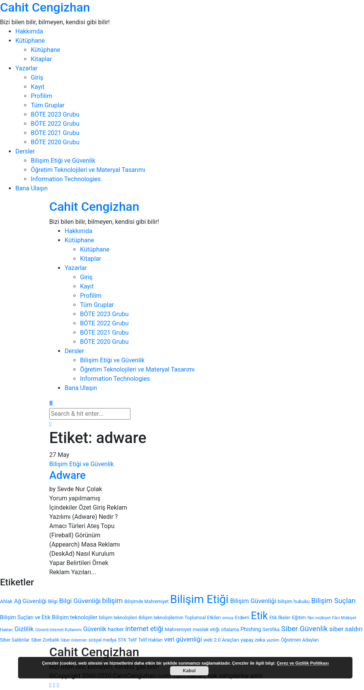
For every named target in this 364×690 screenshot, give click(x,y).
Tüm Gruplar (48, 105)
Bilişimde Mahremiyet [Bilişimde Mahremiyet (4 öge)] (146, 601)
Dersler (25, 151)
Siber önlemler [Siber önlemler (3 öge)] (74, 640)
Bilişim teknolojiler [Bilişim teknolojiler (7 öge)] (74, 617)
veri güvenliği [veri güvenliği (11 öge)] (183, 639)
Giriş (37, 77)
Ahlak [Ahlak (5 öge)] (6, 601)
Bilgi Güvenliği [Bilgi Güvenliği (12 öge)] (80, 601)
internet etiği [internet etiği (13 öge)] (144, 629)
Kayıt (37, 86)
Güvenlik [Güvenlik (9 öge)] (94, 629)
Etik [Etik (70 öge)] (259, 616)
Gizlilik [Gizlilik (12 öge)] (23, 629)
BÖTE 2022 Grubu (55, 123)
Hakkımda (29, 31)
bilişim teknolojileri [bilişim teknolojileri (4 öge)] (118, 617)
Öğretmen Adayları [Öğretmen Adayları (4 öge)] (300, 640)
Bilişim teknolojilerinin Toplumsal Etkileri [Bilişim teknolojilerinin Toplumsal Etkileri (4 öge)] (180, 617)
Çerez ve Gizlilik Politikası (303, 663)
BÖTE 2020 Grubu (55, 142)
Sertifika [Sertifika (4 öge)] (270, 629)
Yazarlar (26, 68)
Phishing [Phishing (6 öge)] (250, 629)
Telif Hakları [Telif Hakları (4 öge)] (150, 640)
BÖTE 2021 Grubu (55, 133)
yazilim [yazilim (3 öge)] (273, 640)
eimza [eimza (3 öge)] (228, 617)
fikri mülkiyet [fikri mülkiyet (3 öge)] (319, 617)
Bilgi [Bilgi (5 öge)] (53, 601)
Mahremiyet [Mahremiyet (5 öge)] (178, 629)
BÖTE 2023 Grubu (55, 114)
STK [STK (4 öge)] (122, 640)
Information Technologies (66, 179)
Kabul (189, 670)
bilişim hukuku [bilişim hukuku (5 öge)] (294, 601)
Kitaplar (41, 59)
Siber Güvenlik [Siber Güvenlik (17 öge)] (304, 628)
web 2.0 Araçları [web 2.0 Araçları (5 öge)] (221, 640)
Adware (67, 475)
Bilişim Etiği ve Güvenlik (63, 160)
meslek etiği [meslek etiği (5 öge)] (206, 629)
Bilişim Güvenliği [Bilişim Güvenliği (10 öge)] (253, 601)
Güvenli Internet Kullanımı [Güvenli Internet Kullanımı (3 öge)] (58, 629)
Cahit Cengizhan (45, 7)
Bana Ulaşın (31, 188)
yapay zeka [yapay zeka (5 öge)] (252, 640)
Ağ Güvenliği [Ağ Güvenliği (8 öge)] (30, 601)
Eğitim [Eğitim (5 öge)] (299, 617)
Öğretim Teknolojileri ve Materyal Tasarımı (88, 169)
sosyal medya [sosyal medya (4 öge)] (102, 640)
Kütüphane (30, 40)
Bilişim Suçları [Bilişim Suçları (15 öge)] (333, 601)
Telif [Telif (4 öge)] (132, 640)
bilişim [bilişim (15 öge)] (112, 601)
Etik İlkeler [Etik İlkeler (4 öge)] (279, 617)
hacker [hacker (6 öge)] (116, 629)
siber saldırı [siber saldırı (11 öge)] (346, 629)
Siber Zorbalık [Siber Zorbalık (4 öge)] (45, 640)
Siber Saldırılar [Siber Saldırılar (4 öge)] (15, 640)
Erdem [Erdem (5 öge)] (242, 617)
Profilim (41, 96)
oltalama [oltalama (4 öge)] (230, 629)
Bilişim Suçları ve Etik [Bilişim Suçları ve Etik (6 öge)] (25, 617)
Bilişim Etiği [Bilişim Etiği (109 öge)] (199, 599)
